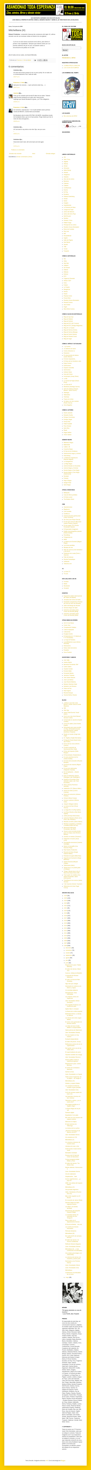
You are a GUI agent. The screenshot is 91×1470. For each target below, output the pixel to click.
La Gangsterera (68, 461)
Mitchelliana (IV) (70, 1187)
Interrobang (67, 455)
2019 (65, 913)
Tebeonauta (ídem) (69, 865)
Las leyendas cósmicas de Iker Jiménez (72, 1097)
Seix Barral (67, 242)
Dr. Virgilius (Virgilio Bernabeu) (72, 738)
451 (65, 157)
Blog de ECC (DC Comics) (71, 323)
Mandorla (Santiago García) (72, 386)
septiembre (69, 955)
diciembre (69, 948)
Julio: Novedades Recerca (72, 1057)
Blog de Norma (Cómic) (70, 330)
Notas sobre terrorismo (70, 648)
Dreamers (66, 353)
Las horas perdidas (69, 545)
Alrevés (66, 172)
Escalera (66, 194)
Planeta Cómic (68, 296)
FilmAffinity (67, 535)
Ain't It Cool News (69, 623)
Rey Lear (66, 231)
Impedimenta (67, 205)
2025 (65, 898)
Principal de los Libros (70, 225)
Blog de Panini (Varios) (70, 334)
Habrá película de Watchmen (73, 1030)
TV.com (66, 573)
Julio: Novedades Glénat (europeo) (72, 1001)
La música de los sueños (72, 1128)
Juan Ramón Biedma (70, 682)
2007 (65, 943)
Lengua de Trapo (68, 209)
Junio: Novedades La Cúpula (73, 1074)
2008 (65, 940)
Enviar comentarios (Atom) (24, 156)
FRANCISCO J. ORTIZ (68, 58)
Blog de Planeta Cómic (70, 336)
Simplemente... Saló (71, 1176)
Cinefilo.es (67, 513)
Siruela (66, 244)
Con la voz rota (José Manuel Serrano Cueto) (72, 717)
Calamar (66, 183)
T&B (65, 246)
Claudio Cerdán (68, 669)
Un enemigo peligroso (71, 990)
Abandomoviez (68, 507)
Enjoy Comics (68, 363)
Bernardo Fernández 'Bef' (71, 664)
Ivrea (65, 283)
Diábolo (66, 269)
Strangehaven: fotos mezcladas (71, 993)
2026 (65, 895)
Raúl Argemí (67, 690)
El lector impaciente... (70, 359)
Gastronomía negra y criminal (72, 453)
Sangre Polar (67, 482)
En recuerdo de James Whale (73, 1200)
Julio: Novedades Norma (72, 1134)
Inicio (33, 153)
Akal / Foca (67, 159)
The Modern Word (69, 499)
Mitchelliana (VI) (70, 1081)
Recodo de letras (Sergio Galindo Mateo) (71, 852)
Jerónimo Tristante (69, 675)
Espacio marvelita (69, 367)
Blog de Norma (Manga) (70, 332)
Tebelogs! (66, 392)
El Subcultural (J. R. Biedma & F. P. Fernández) (72, 636)
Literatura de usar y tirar (72, 1146)
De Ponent (67, 267)
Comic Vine (67, 625)
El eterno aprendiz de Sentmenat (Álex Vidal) (70, 748)
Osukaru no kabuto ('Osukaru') (72, 836)
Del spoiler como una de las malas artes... (73, 1048)
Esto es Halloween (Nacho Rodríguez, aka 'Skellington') (72, 776)
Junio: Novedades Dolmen (72, 1246)
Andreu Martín (68, 662)
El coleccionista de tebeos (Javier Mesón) (71, 356)
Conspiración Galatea (70, 627)
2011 (65, 933)
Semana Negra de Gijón (71, 607)
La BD (65, 378)
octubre (68, 953)
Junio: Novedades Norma (72, 1171)
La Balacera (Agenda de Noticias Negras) (71, 458)
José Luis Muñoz (68, 680)
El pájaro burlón (68, 634)
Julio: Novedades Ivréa (71, 1090)
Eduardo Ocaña (68, 415)
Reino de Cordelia (69, 229)
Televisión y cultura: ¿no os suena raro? (73, 1101)
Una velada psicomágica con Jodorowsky (73, 1253)
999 (65, 708)
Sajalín (66, 238)
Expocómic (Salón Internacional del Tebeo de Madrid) (73, 596)
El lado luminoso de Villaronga (71, 1124)
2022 (65, 905)
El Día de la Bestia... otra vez (73, 1224)
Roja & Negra (67, 480)
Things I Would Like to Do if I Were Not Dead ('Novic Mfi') (72, 872)
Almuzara (66, 168)
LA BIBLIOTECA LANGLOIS (72, 65)
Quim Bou (66, 428)
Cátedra (66, 185)
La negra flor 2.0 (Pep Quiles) (72, 810)
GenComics (67, 370)
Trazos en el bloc (68, 399)
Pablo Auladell (68, 424)
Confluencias (67, 188)
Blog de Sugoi (68, 338)
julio (67, 960)
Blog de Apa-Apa (68, 317)
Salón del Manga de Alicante (72, 605)
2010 (65, 935)
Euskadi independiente (71, 1039)
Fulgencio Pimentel (69, 278)
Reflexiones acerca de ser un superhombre (73, 1044)
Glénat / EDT (67, 280)
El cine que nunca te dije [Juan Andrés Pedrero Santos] (72, 522)
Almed (65, 166)
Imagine (66, 203)
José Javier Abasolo (69, 677)
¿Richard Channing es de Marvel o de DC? (72, 1131)
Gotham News (68, 372)
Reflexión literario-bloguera (73, 1244)
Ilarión (65, 201)
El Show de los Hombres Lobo (72, 361)
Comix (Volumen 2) (69, 351)
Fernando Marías (68, 673)
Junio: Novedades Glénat (72, 1265)
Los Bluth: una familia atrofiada (71, 1207)
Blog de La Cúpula (69, 328)
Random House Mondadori (71, 227)
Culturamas (67, 632)
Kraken (66, 285)
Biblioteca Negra (68, 442)
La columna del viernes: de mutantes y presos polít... (73, 1257)
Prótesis (66, 478)
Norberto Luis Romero (70, 686)
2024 (65, 900)
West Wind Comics (69, 309)
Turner (65, 249)
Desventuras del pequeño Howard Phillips (72, 1211)
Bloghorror (67, 509)
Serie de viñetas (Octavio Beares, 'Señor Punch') (71, 389)
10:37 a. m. (16, 87)
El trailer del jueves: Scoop (73, 1041)
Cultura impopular (69, 629)
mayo (67, 1277)
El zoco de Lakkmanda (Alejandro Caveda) (70, 769)
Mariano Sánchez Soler (70, 684)
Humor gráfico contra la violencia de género (72, 1060)
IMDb (65, 539)
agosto (68, 958)
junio (67, 963)
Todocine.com (68, 563)
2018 (65, 915)
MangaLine (67, 289)
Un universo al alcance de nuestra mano (72, 1143)
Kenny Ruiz (67, 421)
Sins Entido (67, 304)
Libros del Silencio (69, 212)
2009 (65, 938)
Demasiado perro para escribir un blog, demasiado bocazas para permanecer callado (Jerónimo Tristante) (72, 730)
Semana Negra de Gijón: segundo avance (72, 1203)
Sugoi (65, 307)
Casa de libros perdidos (70, 495)
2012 (65, 930)
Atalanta (66, 177)
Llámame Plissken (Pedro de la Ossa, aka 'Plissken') (73, 818)
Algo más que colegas (71, 983)
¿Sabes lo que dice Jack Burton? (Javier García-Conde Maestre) (72, 704)
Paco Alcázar (67, 426)
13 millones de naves (70, 348)
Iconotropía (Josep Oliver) (71, 376)
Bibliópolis (66, 492)
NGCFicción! (67, 216)
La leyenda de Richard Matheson (71, 976)
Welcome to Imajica (70, 1121)
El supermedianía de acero (73, 1052)
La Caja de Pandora (69, 640)
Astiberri (66, 265)
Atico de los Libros (69, 179)
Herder (66, 198)
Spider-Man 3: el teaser (72, 1009)
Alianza (66, 163)
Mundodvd (67, 586)
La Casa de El (68, 384)
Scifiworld (66, 561)
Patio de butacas (68, 557)
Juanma (15, 93)
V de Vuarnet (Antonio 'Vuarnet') (73, 884)
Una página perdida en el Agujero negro (72, 1105)
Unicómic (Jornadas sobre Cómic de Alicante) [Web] (71, 614)
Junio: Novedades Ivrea (72, 1267)
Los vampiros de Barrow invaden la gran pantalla (73, 1086)
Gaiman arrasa (69, 1072)
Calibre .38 (67, 447)
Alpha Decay (67, 170)
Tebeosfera (67, 395)
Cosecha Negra (68, 449)
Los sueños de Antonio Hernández (71, 1227)
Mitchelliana (68, 1270)
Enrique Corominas (69, 417)
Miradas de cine (68, 547)
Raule (65, 430)
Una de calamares (70, 1174)
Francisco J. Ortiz (18, 82)
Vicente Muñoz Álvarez (70, 695)
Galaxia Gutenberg (69, 196)
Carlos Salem (67, 666)
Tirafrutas (66, 397)
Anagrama (67, 174)
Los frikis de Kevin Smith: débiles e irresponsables (73, 1026)
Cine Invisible (67, 511)
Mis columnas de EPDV (70, 116)
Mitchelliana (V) (69, 1139)
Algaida (66, 161)
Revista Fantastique (69, 559)
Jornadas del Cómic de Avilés (72, 599)
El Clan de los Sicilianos (70, 451)
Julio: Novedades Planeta (72, 1032)
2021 (65, 908)
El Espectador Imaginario (71, 529)
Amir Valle (66, 660)
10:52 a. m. (16, 133)
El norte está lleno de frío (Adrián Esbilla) (71, 757)
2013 (65, 928)
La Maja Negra (68, 464)
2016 (65, 920)
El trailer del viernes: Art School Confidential (72, 1240)
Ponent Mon (67, 298)
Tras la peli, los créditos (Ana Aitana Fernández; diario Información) (72, 876)
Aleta (65, 261)
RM (65, 233)
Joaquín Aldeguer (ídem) (71, 804)
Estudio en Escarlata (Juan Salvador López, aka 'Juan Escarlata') (71, 781)
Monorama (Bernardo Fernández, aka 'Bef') (70, 828)
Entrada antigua (50, 153)
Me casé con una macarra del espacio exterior (73, 1118)
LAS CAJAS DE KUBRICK (71, 67)
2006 (65, 945)
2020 (65, 910)
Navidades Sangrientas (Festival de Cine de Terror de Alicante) (73, 602)
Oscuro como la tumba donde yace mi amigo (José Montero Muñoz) (72, 833)
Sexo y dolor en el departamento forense (72, 1221)
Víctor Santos (67, 434)
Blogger (63, 1460)
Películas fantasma (70, 1231)
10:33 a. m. (16, 121)
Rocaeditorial (67, 235)
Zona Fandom (68, 652)
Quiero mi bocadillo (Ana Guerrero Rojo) (71, 846)
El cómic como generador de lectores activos (73, 1022)
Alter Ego (66, 710)
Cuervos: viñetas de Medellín (73, 973)
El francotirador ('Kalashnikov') (72, 755)
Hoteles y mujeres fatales (72, 1083)
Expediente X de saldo (71, 1115)
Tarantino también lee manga (73, 1054)
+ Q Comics (67, 346)
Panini (65, 294)
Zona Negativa (68, 405)
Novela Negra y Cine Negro (71, 470)
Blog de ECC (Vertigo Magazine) (73, 325)
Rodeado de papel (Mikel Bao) (72, 856)
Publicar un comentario (18, 150)
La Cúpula (67, 287)
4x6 (47, 1460)
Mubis (65, 584)
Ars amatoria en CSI (71, 1137)
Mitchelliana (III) (69, 1233)
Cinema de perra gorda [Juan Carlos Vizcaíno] (72, 516)
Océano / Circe (68, 220)
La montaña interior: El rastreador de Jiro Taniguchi (71, 1216)
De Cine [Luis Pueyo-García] (72, 519)
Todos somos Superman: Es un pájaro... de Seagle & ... (73, 1077)
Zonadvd (66, 588)
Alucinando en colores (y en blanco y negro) (73, 986)
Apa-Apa (66, 263)
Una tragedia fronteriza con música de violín (73, 1005)
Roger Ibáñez (67, 432)
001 (65, 259)
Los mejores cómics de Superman (72, 997)
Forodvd (66, 581)
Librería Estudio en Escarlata (72, 466)
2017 (65, 918)
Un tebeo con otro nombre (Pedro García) (71, 402)
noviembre (69, 950)
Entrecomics (67, 365)
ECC (65, 276)
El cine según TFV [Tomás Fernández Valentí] (71, 526)
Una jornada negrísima (71, 1189)
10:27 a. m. (16, 77)
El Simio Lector (68, 497)
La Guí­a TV (67, 571)
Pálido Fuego (67, 222)
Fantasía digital (69, 1112)
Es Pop (66, 192)
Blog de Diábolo (68, 319)
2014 (65, 925)
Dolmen (66, 274)
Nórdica (66, 218)
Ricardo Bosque (68, 693)
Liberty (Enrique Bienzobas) (72, 816)
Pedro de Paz (68, 688)
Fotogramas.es (68, 537)
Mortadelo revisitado (71, 1153)
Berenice (66, 181)
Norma (66, 291)
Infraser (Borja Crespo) (70, 798)
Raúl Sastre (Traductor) (70, 850)
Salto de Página (68, 240)
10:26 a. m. (16, 101)
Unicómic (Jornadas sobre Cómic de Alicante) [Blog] (71, 610)
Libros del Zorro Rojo (70, 214)
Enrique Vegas (68, 419)
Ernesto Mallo (68, 671)
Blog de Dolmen (68, 321)
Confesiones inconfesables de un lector (73, 1273)
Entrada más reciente (15, 153)
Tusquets (66, 251)
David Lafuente (68, 413)
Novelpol (66, 476)
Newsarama (67, 646)
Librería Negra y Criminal (71, 468)
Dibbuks (66, 272)
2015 (65, 923)
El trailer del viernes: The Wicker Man (72, 1164)
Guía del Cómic (68, 374)
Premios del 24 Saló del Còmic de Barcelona (72, 1156)
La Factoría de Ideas (70, 207)
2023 (65, 903)
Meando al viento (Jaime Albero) (73, 821)
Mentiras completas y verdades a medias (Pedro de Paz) (73, 824)
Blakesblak (67, 444)
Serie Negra (67, 485)
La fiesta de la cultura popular (73, 1011)
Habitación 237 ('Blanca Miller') (72, 788)
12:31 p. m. (16, 146)
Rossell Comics (68, 302)
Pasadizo (66, 650)
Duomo (66, 190)
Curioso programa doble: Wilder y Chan (72, 1160)
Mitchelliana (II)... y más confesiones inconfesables (73, 1249)
